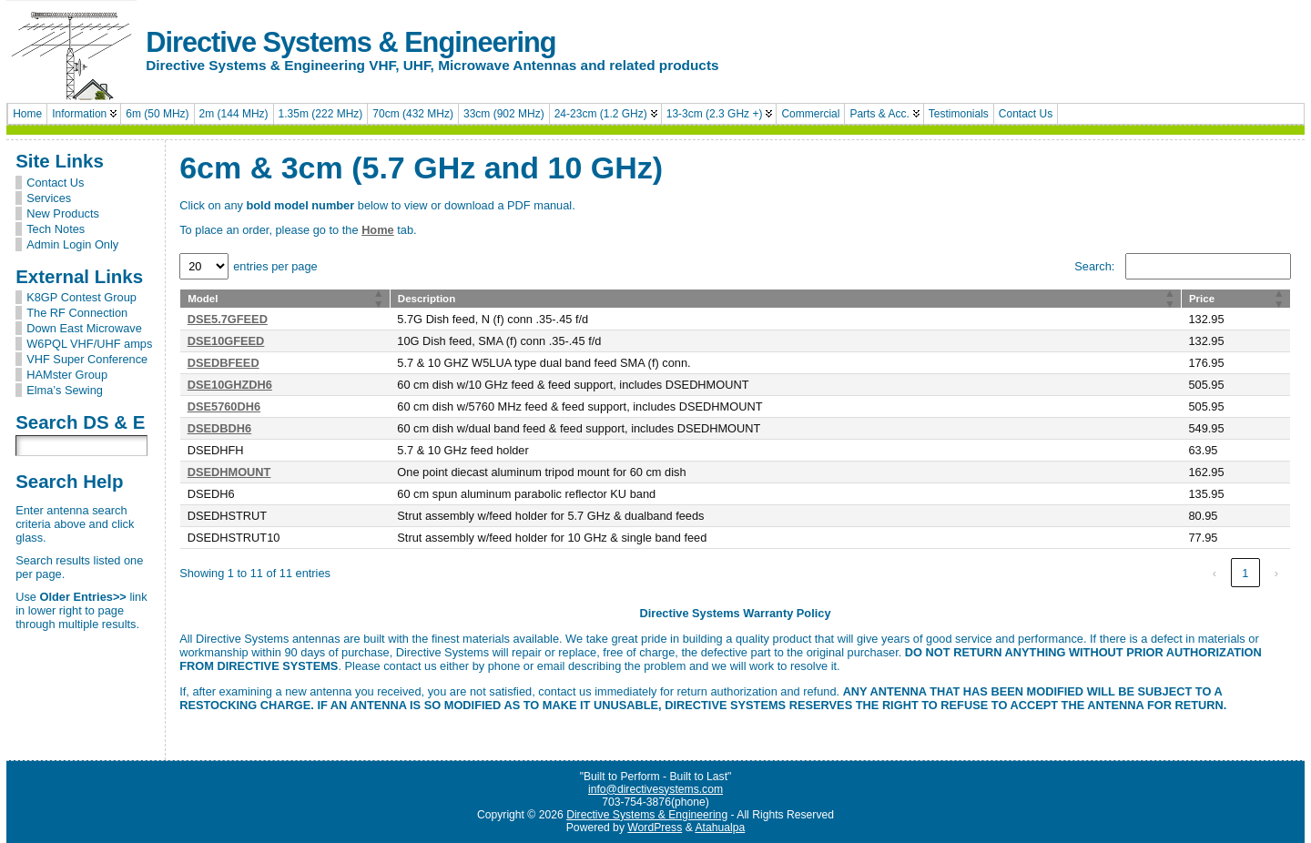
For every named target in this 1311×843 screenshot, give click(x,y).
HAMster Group (66, 374)
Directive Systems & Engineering (350, 42)
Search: (1094, 266)
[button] (378, 298)
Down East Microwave (84, 328)
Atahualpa (720, 827)
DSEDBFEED (223, 363)
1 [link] (1245, 573)
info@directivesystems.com (655, 789)
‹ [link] (1214, 573)
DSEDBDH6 (219, 428)
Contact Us (55, 182)
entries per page (275, 266)
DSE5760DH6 (224, 406)
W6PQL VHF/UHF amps (89, 343)
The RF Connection (76, 313)
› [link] (1276, 573)
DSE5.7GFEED (228, 319)
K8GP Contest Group (81, 297)
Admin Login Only (72, 244)
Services (48, 198)
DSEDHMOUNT (229, 472)
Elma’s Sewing (64, 390)
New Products (62, 213)
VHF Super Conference (86, 359)
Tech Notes (55, 229)
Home (377, 230)
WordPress (654, 827)
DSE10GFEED (226, 341)
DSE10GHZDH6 (230, 384)
